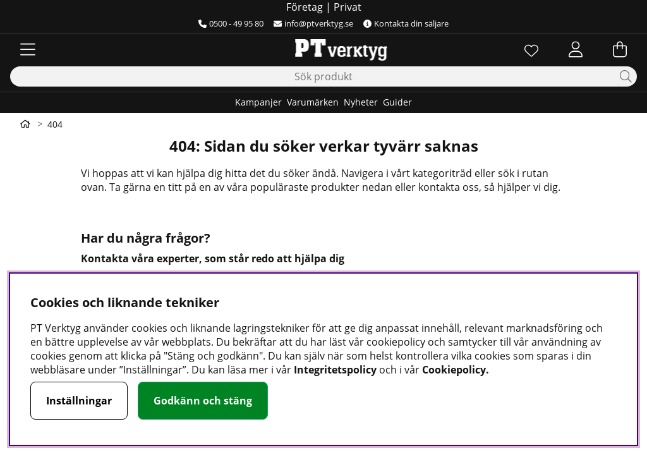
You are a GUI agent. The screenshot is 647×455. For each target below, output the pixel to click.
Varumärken (313, 102)
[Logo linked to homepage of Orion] (323, 49)
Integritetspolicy (335, 370)
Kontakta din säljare (406, 23)
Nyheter (361, 102)
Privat (347, 7)
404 (55, 124)
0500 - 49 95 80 (230, 23)
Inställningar (79, 401)
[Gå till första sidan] (25, 123)
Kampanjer (258, 102)
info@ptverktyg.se (313, 23)
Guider (397, 102)
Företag (304, 7)
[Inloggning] (576, 49)
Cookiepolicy (454, 370)
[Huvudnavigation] (27, 49)
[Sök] (323, 76)
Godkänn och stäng (203, 401)
